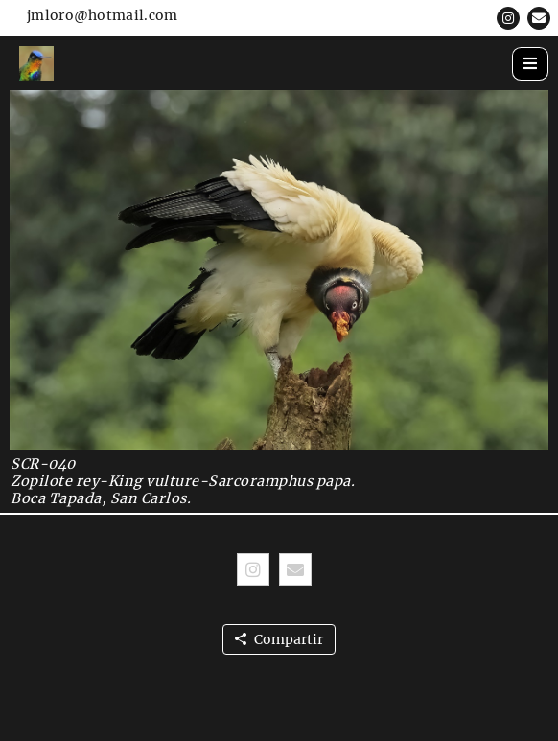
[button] (508, 18)
